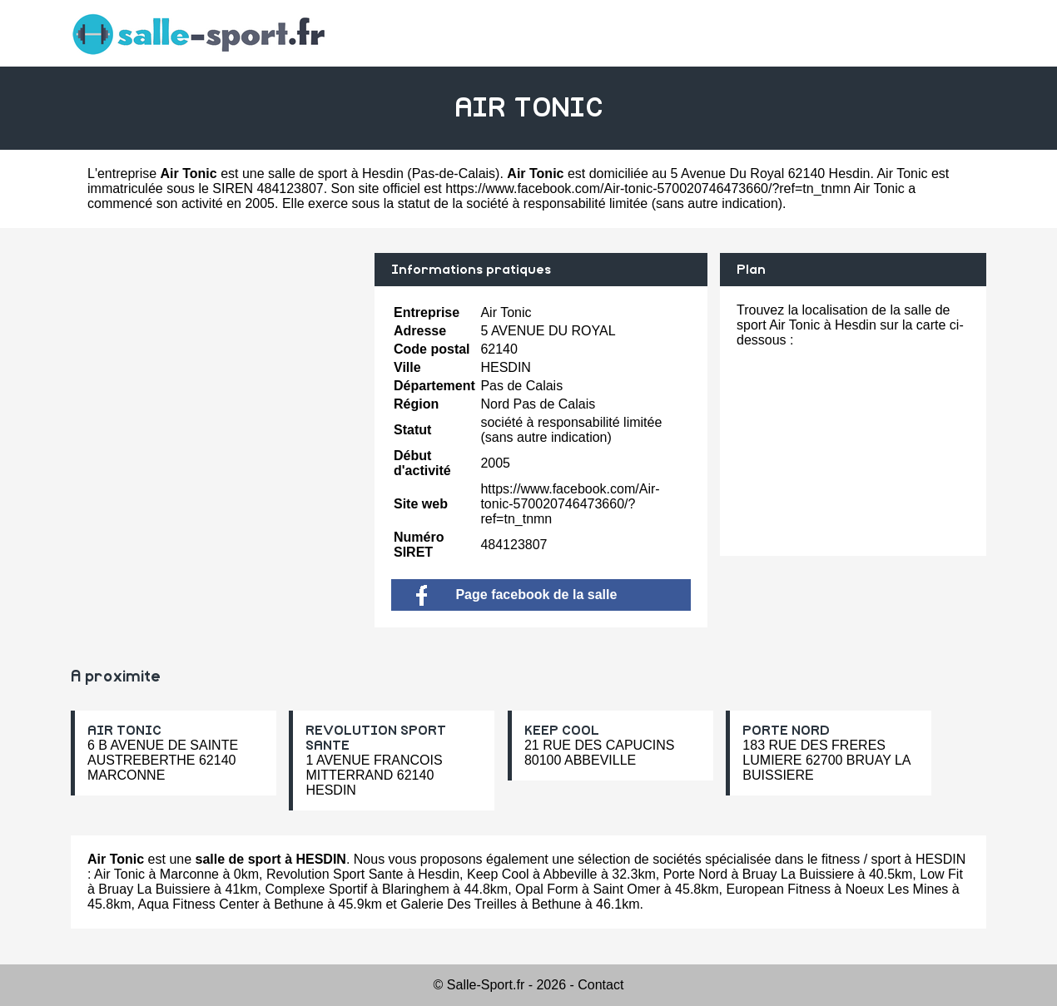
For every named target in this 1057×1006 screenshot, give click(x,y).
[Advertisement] (216, 369)
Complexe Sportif (316, 889)
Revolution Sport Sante (335, 874)
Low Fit (941, 874)
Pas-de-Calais (453, 173)
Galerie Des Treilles (458, 904)
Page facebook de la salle (516, 594)
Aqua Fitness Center (198, 904)
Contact (600, 985)
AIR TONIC (124, 730)
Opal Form (546, 889)
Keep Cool (498, 874)
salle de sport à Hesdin (336, 173)
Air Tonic (119, 874)
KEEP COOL (561, 730)
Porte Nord (695, 874)
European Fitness (778, 889)
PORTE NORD (786, 730)
